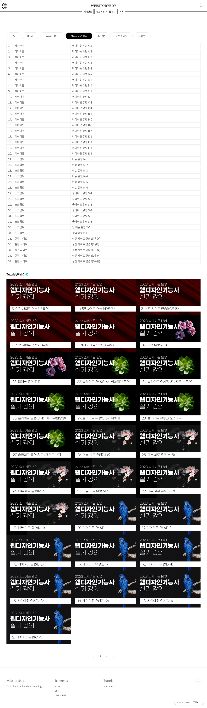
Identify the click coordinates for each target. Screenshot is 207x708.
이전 (93, 656)
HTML (30, 36)
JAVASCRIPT (52, 36)
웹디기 (112, 11)
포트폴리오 (121, 36)
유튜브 (142, 36)
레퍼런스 (88, 11)
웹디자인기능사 (79, 36)
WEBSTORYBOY (103, 5)
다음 (113, 656)
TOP (198, 681)
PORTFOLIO (109, 686)
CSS (13, 36)
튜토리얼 (100, 11)
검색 (201, 5)
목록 (121, 11)
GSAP (101, 36)
